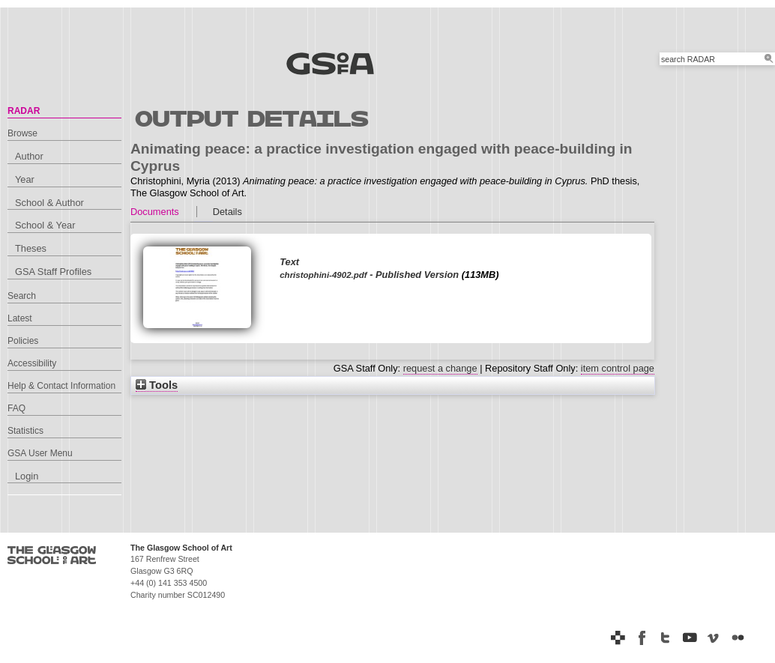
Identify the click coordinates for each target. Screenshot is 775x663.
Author (29, 156)
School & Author (49, 202)
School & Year (45, 225)
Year (24, 179)
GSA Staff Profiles (53, 271)
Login (26, 476)
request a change (440, 368)
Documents (154, 211)
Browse (22, 133)
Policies (22, 341)
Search (21, 296)
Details (227, 211)
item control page (617, 368)
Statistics (25, 431)
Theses (30, 248)
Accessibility (31, 363)
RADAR (23, 111)
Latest (19, 318)
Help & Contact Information (61, 386)
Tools (157, 385)
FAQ (16, 408)
